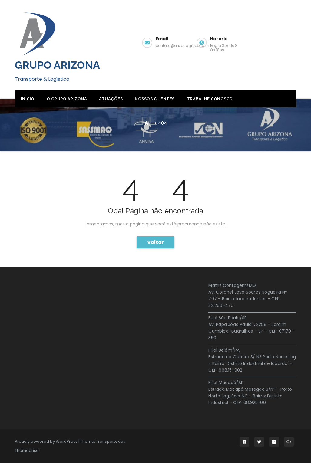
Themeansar (27, 450)
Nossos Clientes (155, 99)
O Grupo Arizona (67, 99)
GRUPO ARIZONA (57, 65)
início (28, 99)
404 (162, 123)
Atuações (111, 99)
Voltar (155, 242)
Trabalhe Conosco (210, 99)
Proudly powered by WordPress (46, 441)
